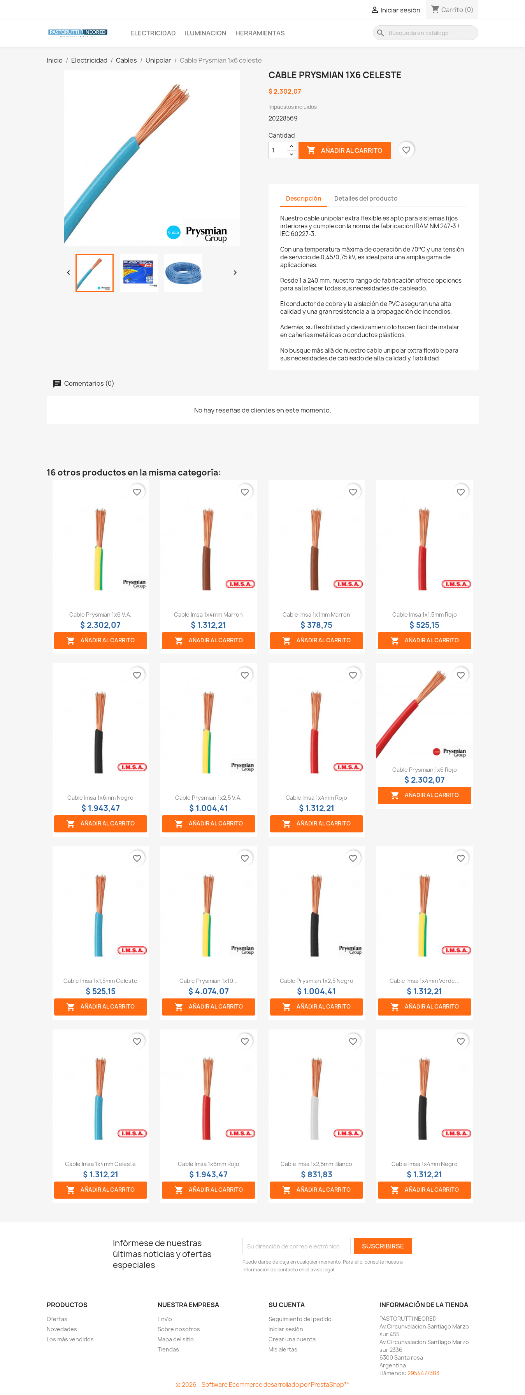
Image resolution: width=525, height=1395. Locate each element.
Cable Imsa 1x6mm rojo (208, 1164)
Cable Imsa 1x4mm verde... (425, 980)
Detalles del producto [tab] (366, 198)
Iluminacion (206, 33)
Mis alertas (283, 1349)
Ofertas (57, 1319)
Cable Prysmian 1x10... (208, 980)
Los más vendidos (70, 1339)
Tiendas (168, 1349)
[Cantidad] (278, 150)
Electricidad (153, 33)
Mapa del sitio (176, 1339)
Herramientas (260, 33)
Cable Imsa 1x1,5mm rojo (424, 614)
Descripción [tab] (303, 198)
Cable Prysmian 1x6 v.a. (100, 614)
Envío (165, 1319)
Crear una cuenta (292, 1339)
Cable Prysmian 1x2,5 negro (316, 980)
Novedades (62, 1329)
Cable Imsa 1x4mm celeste (100, 1164)
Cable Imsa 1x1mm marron (316, 614)
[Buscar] (425, 32)
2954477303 (423, 1373)
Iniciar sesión (286, 1329)
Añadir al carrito (345, 150)
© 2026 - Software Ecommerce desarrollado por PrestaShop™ (262, 1385)
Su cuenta (287, 1305)
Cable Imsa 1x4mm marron (208, 614)
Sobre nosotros (179, 1329)
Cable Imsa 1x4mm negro (425, 1164)
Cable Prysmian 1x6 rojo (424, 769)
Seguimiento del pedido (300, 1319)
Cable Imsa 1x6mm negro (100, 797)
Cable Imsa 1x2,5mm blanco (316, 1164)
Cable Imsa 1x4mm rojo (316, 797)
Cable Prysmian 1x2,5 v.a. (208, 797)
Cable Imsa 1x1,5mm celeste (100, 980)
